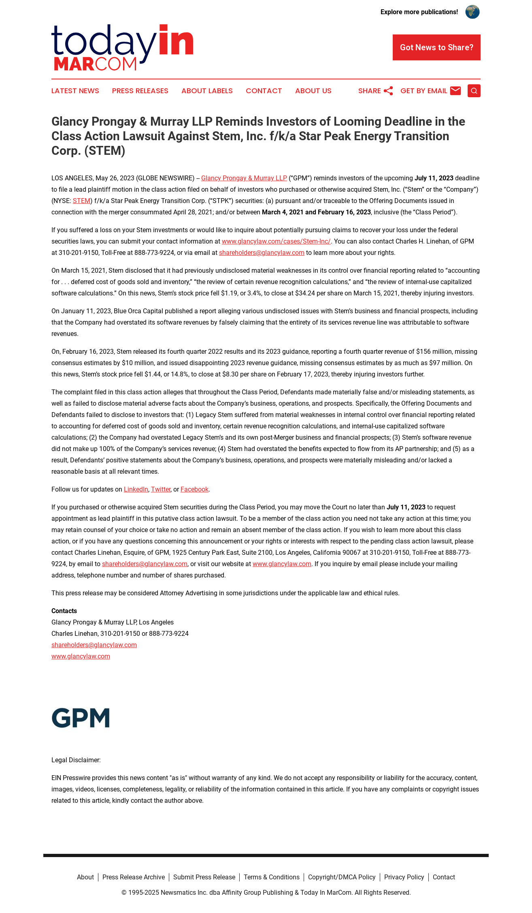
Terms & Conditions (272, 877)
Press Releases (140, 90)
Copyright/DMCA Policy (342, 877)
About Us (313, 90)
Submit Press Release (204, 877)
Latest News (75, 90)
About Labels (207, 90)
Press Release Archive (133, 877)
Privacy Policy (404, 877)
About (85, 877)
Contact (264, 90)
